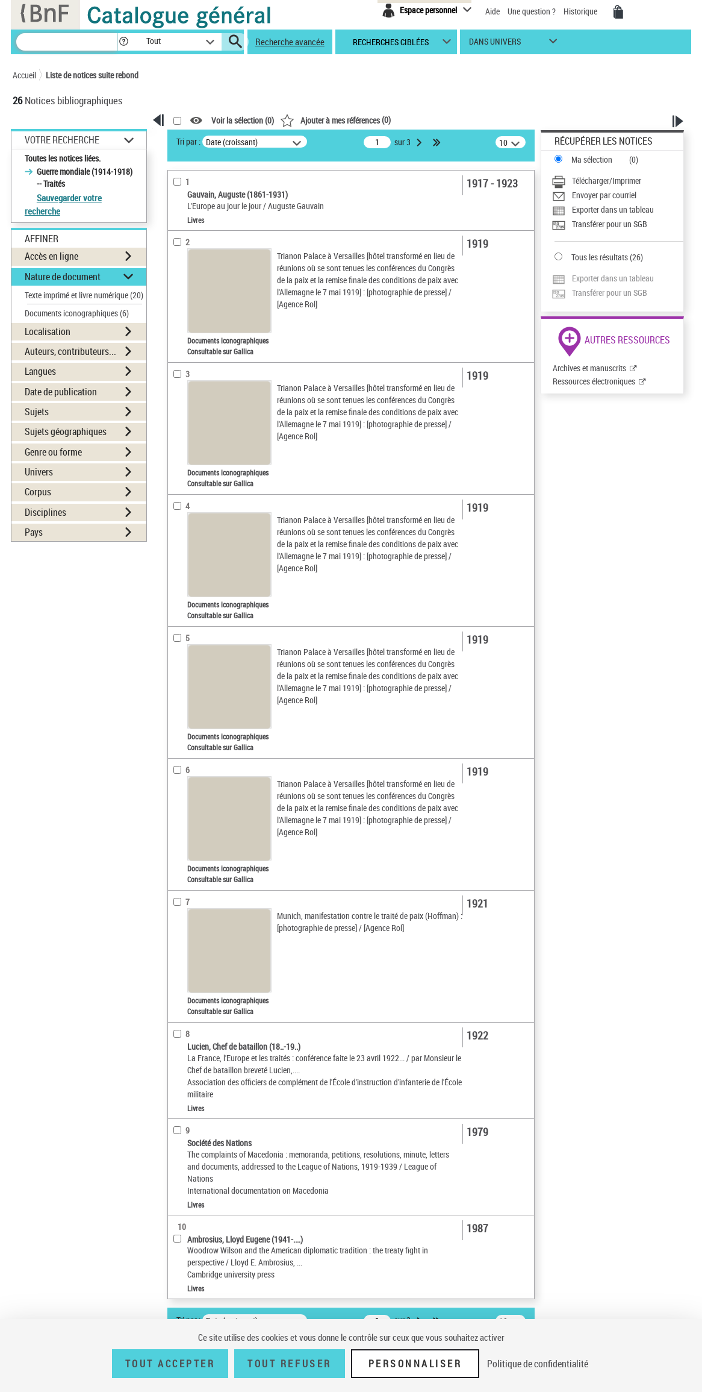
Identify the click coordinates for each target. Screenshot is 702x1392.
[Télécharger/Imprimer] (617, 181)
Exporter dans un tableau (613, 209)
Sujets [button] (37, 411)
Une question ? (532, 11)
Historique (581, 11)
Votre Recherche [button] (62, 139)
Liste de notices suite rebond (92, 75)
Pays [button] (34, 532)
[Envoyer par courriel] (617, 195)
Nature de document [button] (63, 276)
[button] (123, 42)
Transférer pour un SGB (609, 224)
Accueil (24, 75)
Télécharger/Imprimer (606, 180)
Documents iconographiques (77, 313)
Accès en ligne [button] (51, 256)
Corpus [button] (38, 491)
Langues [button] (40, 371)
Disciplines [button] (45, 512)
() (335, 119)
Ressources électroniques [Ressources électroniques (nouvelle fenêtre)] (594, 381)
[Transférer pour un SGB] (617, 224)
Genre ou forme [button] (53, 452)
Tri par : (188, 141)
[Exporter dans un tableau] (617, 210)
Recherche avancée (290, 42)
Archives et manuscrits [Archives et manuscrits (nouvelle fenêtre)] (589, 368)
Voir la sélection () (242, 121)
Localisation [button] (47, 331)
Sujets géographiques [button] (66, 431)
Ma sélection (591, 159)
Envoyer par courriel (604, 195)
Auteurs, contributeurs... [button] (70, 351)
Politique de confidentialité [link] (537, 1363)
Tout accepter (170, 1363)
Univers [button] (39, 471)
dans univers (495, 44)
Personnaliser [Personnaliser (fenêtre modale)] (415, 1363)
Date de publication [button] (61, 391)
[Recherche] (66, 42)
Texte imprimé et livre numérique (84, 295)
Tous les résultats (599, 257)
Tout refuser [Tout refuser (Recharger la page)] (289, 1363)
